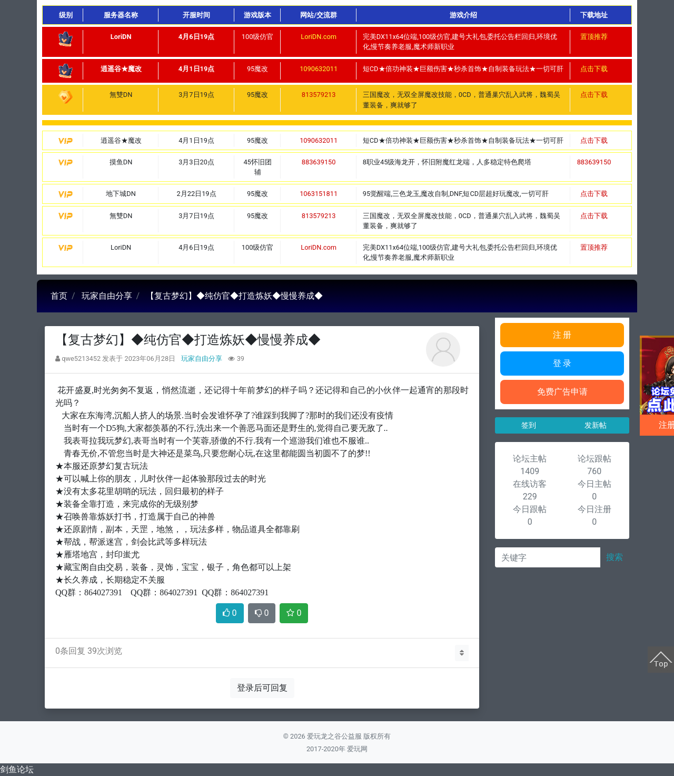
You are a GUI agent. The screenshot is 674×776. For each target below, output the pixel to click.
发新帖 (595, 425)
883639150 (319, 162)
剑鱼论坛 (17, 769)
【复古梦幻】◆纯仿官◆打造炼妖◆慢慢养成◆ (234, 296)
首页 (59, 296)
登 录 (562, 363)
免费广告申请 (562, 392)
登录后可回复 (262, 688)
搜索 (614, 557)
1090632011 (319, 69)
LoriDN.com (318, 37)
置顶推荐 (594, 37)
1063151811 (319, 194)
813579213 (319, 95)
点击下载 (594, 69)
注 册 (562, 335)
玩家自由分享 (107, 296)
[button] (462, 653)
